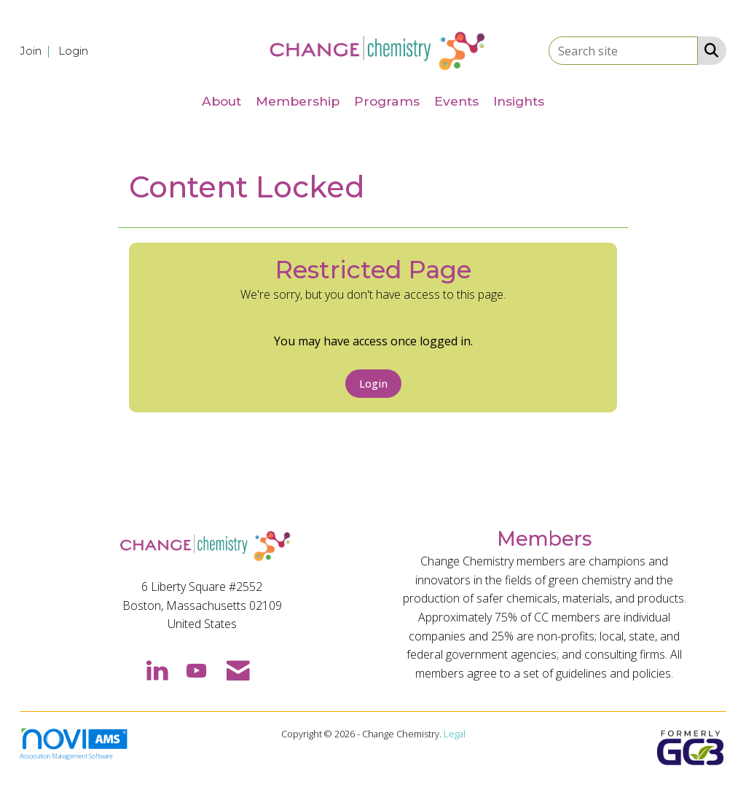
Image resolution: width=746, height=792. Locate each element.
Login (373, 384)
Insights (518, 101)
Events (456, 101)
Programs (387, 101)
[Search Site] (708, 49)
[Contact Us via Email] (238, 669)
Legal (455, 733)
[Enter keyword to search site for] (623, 50)
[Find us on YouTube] (196, 669)
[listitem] (37, 50)
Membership (297, 101)
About (221, 101)
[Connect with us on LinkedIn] (156, 669)
